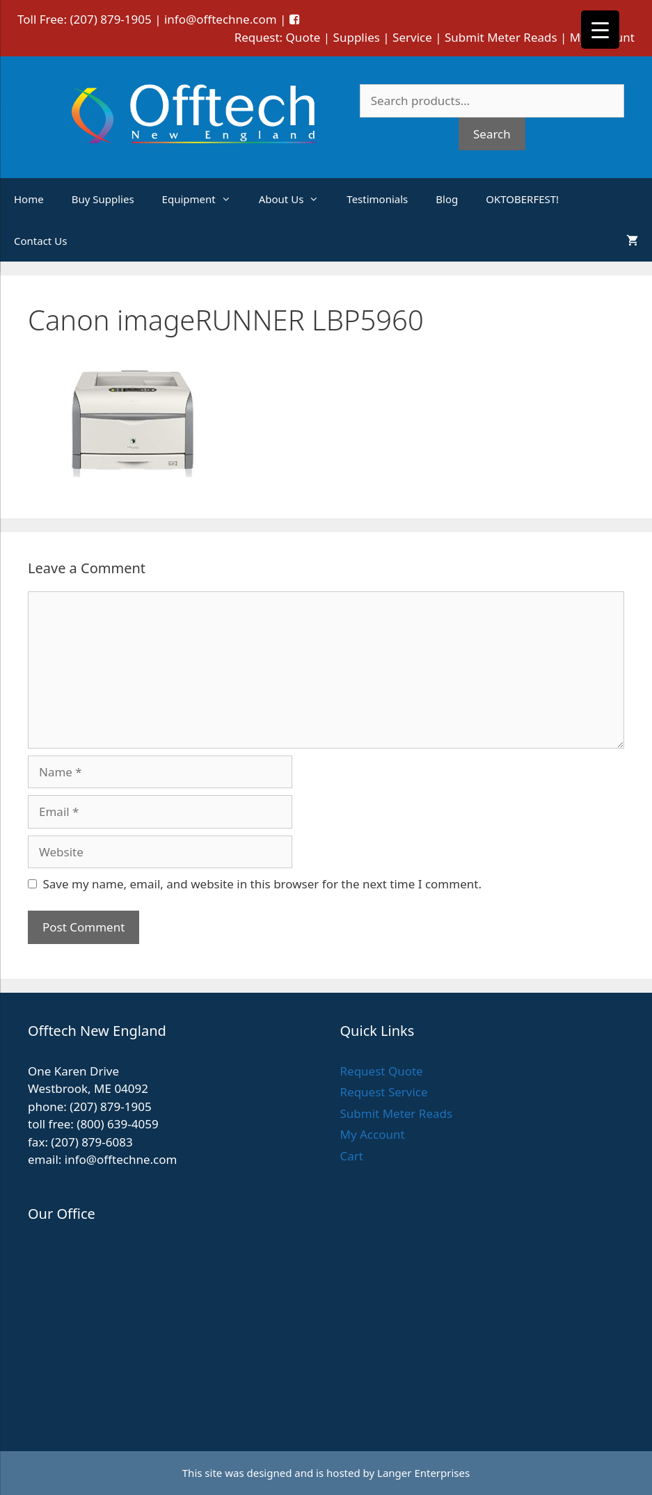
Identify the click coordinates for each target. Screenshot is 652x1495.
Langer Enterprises (423, 1473)
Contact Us (40, 241)
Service (412, 37)
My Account (372, 1134)
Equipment (203, 199)
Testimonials (377, 199)
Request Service (384, 1092)
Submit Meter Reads (501, 37)
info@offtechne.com (220, 19)
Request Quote (381, 1071)
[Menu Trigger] (600, 29)
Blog (447, 199)
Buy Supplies (103, 199)
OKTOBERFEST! (522, 199)
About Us (296, 199)
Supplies (356, 37)
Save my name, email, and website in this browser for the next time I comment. (262, 884)
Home (29, 199)
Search (492, 134)
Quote (303, 37)
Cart (351, 1156)
